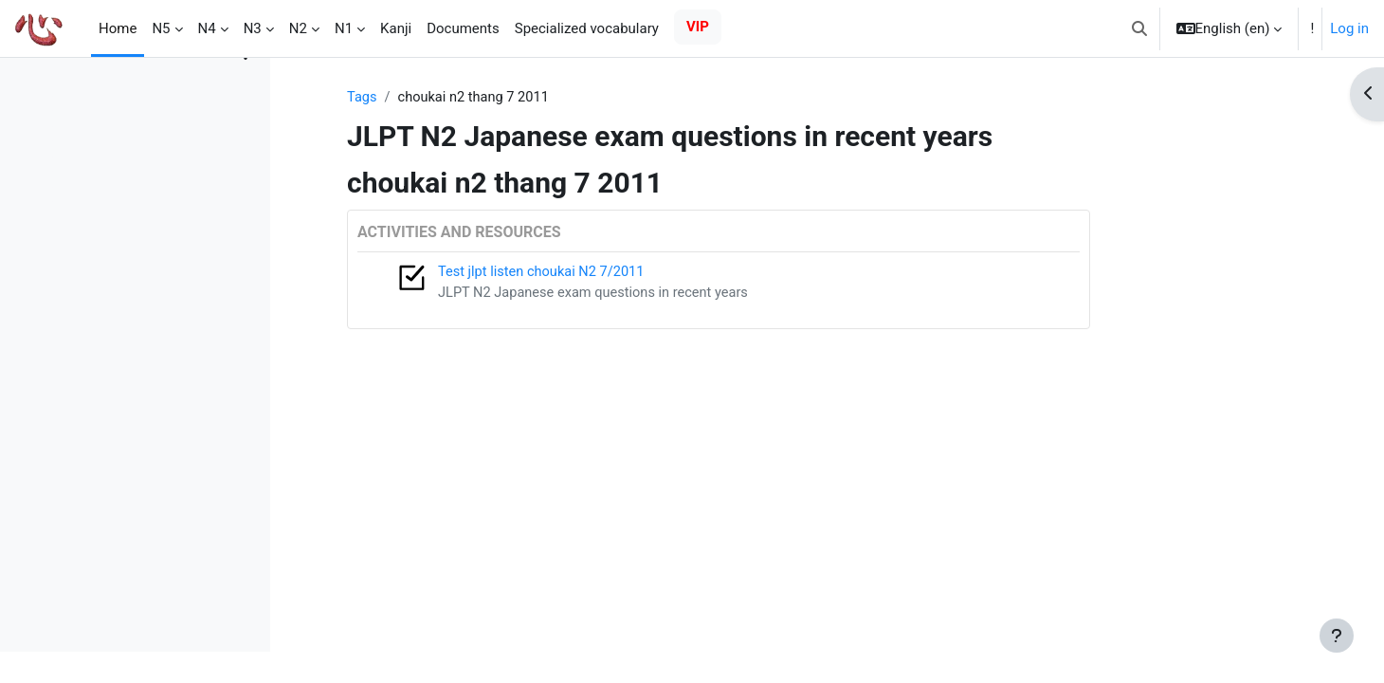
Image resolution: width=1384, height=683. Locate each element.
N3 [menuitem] (253, 28)
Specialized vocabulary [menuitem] (587, 28)
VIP (697, 26)
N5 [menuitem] (161, 28)
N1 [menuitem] (344, 28)
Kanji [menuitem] (395, 28)
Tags (456, 97)
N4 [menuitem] (207, 28)
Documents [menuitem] (463, 28)
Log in (1349, 28)
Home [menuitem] (118, 28)
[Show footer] (1337, 635)
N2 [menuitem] (298, 28)
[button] (1139, 28)
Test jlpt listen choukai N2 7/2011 (638, 273)
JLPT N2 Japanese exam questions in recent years (691, 294)
